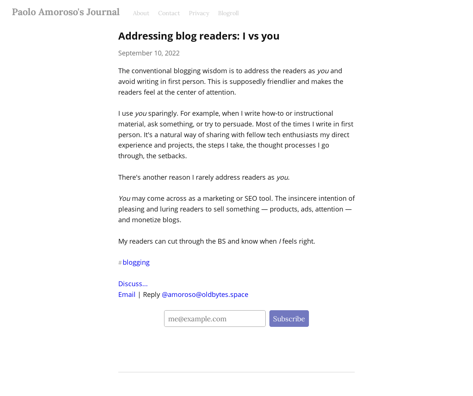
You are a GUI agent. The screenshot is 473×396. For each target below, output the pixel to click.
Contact (169, 13)
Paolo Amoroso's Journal (66, 12)
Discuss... (133, 283)
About (141, 13)
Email (127, 294)
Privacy (199, 13)
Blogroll (228, 13)
